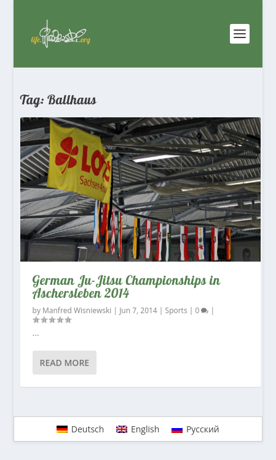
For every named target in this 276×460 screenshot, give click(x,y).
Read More (65, 362)
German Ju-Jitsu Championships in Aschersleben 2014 (127, 286)
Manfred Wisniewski (76, 310)
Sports (176, 310)
